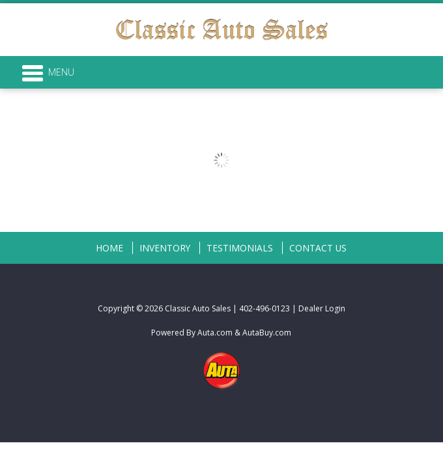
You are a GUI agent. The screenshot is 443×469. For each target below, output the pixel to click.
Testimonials (240, 248)
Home (109, 248)
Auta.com (215, 332)
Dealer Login (321, 308)
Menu (48, 72)
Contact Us (318, 248)
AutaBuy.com (266, 332)
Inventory (164, 248)
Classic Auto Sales (198, 308)
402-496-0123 (264, 308)
